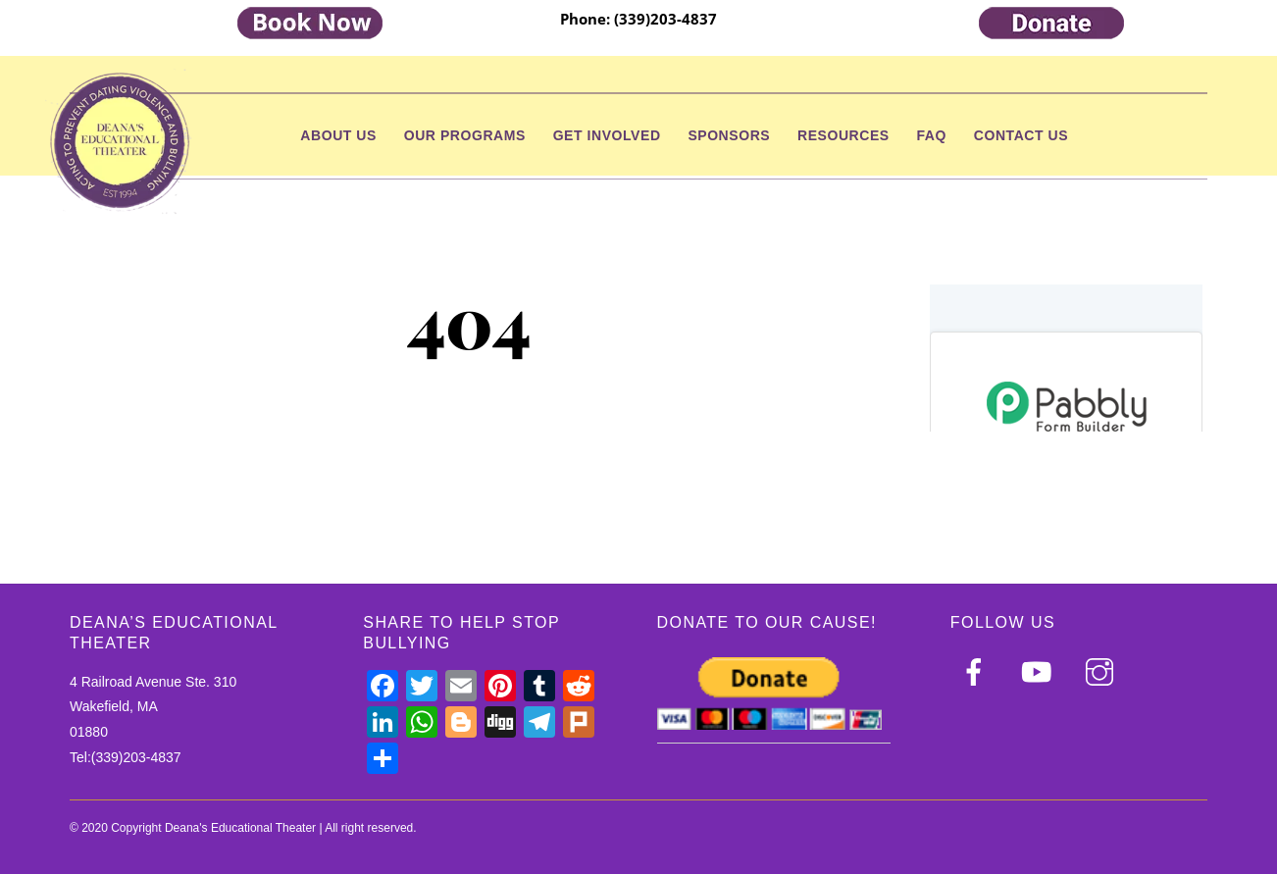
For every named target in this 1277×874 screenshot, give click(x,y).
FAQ (931, 135)
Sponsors (729, 135)
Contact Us (1021, 135)
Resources (843, 135)
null (1066, 358)
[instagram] (1103, 672)
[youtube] (1040, 672)
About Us (338, 135)
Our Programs (465, 135)
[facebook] (977, 672)
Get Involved (607, 135)
